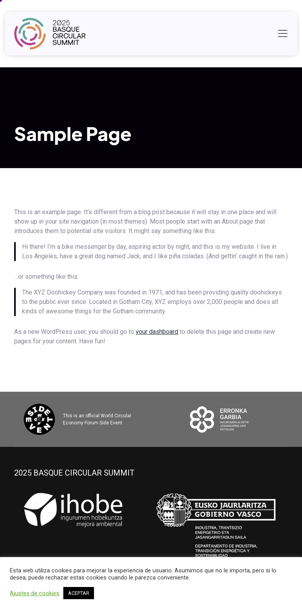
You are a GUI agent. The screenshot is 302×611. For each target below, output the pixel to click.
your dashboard (157, 331)
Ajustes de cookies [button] (34, 593)
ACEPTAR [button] (78, 593)
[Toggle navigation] (283, 33)
